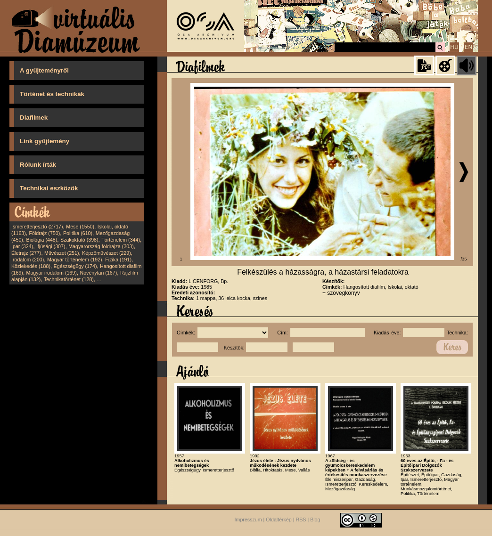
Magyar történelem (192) (74, 259)
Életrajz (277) (26, 253)
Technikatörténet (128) (69, 279)
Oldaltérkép (279, 520)
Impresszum (248, 520)
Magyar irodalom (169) (51, 273)
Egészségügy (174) (75, 266)
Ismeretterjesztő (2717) (37, 226)
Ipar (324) (22, 246)
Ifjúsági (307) (51, 246)
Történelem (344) (120, 240)
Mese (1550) (80, 226)
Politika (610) (77, 233)
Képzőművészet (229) (106, 253)
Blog (315, 520)
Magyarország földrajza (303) (101, 246)
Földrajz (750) (44, 233)
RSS (301, 520)
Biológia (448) (41, 240)
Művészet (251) (61, 253)
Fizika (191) (118, 259)
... (99, 279)
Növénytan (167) (98, 273)
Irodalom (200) (27, 259)
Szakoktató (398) (79, 240)
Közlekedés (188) (30, 266)
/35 (464, 259)
